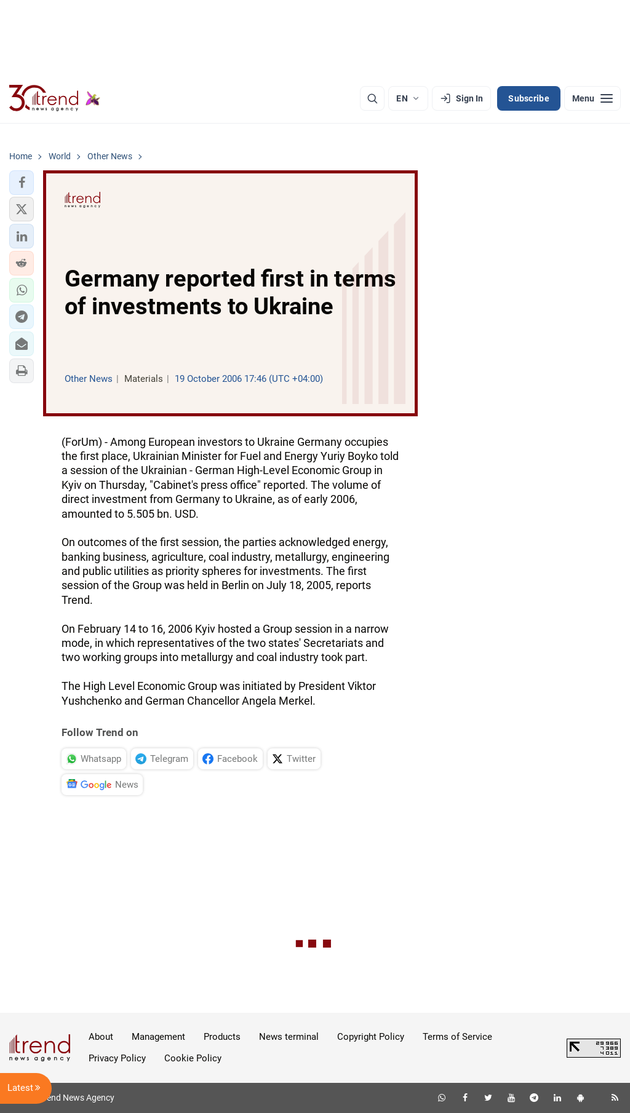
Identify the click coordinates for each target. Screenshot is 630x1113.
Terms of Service (457, 1036)
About (101, 1036)
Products (222, 1036)
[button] (21, 182)
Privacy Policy (117, 1058)
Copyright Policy (370, 1036)
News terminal (289, 1036)
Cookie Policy (192, 1058)
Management (158, 1036)
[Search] (372, 98)
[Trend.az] (54, 98)
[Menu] (592, 98)
